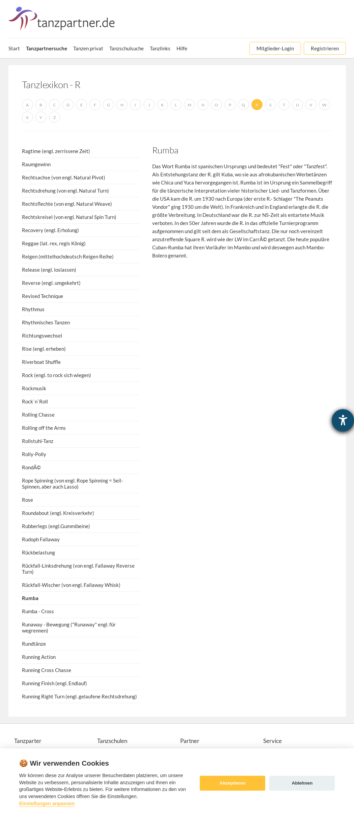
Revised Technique (42, 296)
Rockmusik (34, 388)
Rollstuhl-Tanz (37, 441)
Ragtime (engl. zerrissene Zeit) (56, 151)
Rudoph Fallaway (41, 539)
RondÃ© (31, 467)
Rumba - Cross (38, 611)
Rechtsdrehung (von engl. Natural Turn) (65, 191)
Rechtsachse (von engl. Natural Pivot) (63, 177)
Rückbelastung (38, 552)
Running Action (39, 657)
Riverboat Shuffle (41, 362)
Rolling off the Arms (44, 428)
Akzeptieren (233, 783)
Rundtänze (34, 644)
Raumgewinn (36, 164)
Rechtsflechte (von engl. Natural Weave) (67, 204)
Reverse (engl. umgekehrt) (51, 283)
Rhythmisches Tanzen (46, 322)
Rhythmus (33, 309)
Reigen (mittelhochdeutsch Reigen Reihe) (68, 256)
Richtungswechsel (42, 335)
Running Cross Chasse (46, 670)
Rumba (30, 598)
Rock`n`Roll (35, 401)
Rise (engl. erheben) (44, 349)
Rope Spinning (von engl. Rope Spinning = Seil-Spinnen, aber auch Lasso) (72, 483)
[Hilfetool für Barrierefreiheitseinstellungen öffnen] (343, 420)
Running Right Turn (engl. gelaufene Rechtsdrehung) (79, 696)
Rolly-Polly (34, 454)
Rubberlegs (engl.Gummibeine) (56, 526)
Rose (27, 500)
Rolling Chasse (38, 415)
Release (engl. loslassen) (49, 270)
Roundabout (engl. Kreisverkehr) (58, 513)
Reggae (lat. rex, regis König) (54, 243)
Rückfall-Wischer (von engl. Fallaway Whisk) (71, 585)
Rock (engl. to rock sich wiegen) (56, 375)
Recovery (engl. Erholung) (50, 230)
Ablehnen (302, 783)
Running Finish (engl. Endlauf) (54, 683)
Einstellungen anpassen (47, 803)
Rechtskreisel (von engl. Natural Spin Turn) (69, 217)
